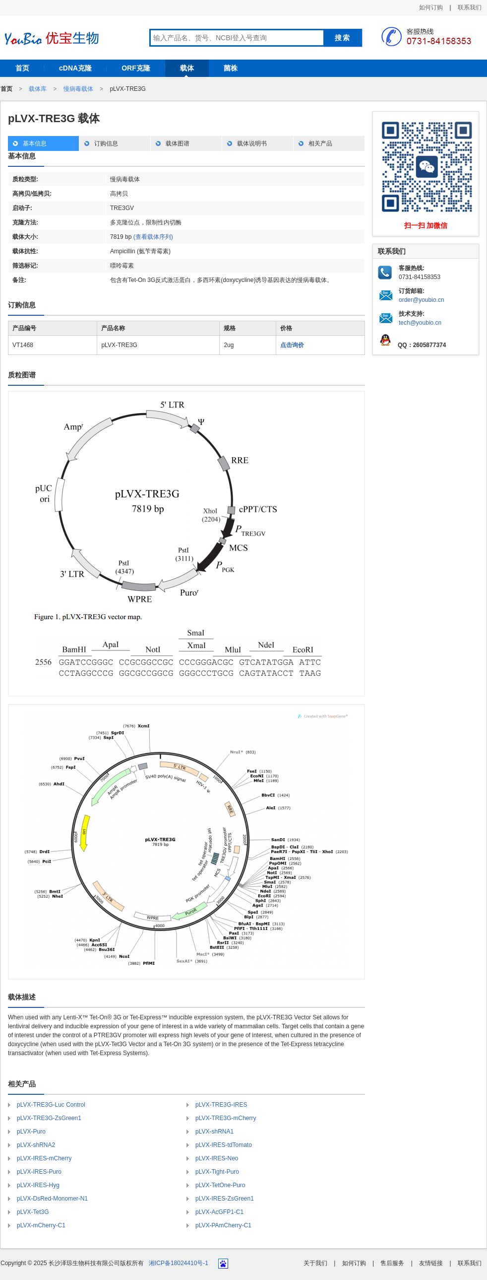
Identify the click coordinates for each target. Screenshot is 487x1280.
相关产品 (320, 143)
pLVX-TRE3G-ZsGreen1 (49, 1118)
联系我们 (470, 7)
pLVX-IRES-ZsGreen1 (224, 1198)
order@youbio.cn (421, 299)
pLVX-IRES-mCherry (44, 1158)
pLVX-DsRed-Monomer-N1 (52, 1198)
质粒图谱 (22, 375)
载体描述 (22, 997)
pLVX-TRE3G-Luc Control (51, 1104)
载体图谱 (177, 143)
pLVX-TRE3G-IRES (221, 1104)
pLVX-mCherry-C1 (41, 1225)
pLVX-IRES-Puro (39, 1171)
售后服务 (392, 1263)
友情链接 (431, 1263)
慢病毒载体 (78, 88)
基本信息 (35, 143)
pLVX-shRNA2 (36, 1144)
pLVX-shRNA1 (214, 1131)
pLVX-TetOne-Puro (220, 1185)
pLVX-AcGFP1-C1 (219, 1212)
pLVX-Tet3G (33, 1212)
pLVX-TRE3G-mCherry (225, 1118)
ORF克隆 (136, 68)
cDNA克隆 (75, 68)
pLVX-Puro (31, 1131)
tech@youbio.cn (420, 322)
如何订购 (431, 7)
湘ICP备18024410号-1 (178, 1263)
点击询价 (292, 345)
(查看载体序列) (153, 236)
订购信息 (106, 143)
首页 (22, 68)
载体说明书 (252, 143)
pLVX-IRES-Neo (216, 1158)
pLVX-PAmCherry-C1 (223, 1225)
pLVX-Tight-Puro (217, 1171)
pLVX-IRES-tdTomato (223, 1144)
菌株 (231, 68)
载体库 (38, 88)
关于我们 (315, 1263)
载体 (187, 68)
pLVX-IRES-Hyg (38, 1185)
